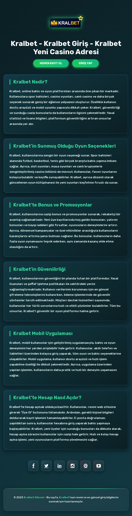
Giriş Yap (85, 63)
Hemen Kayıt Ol (51, 63)
